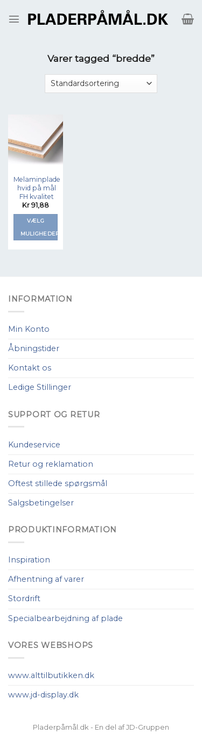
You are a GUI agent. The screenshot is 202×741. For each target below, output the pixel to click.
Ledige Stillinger (39, 387)
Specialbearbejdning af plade (65, 618)
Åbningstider (33, 348)
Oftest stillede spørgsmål (57, 483)
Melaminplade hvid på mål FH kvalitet (36, 188)
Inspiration (29, 560)
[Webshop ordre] (101, 83)
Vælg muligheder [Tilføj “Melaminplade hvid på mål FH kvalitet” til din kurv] (39, 227)
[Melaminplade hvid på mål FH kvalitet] (35, 142)
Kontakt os (29, 368)
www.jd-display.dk (43, 695)
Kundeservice (34, 445)
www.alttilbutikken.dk (51, 675)
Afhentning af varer (46, 579)
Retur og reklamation (50, 464)
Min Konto (29, 329)
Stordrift (24, 598)
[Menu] (14, 18)
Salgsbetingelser (41, 503)
